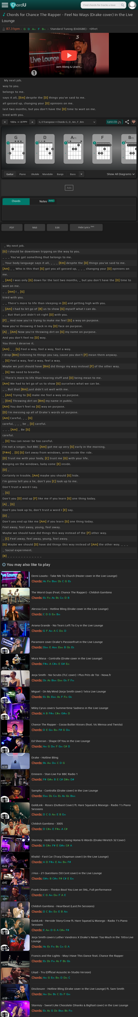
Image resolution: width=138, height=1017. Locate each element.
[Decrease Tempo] (5, 121)
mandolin (47, 174)
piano (22, 174)
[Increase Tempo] (32, 121)
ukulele (35, 174)
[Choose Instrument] (81, 174)
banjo (60, 174)
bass (73, 174)
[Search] (122, 5)
